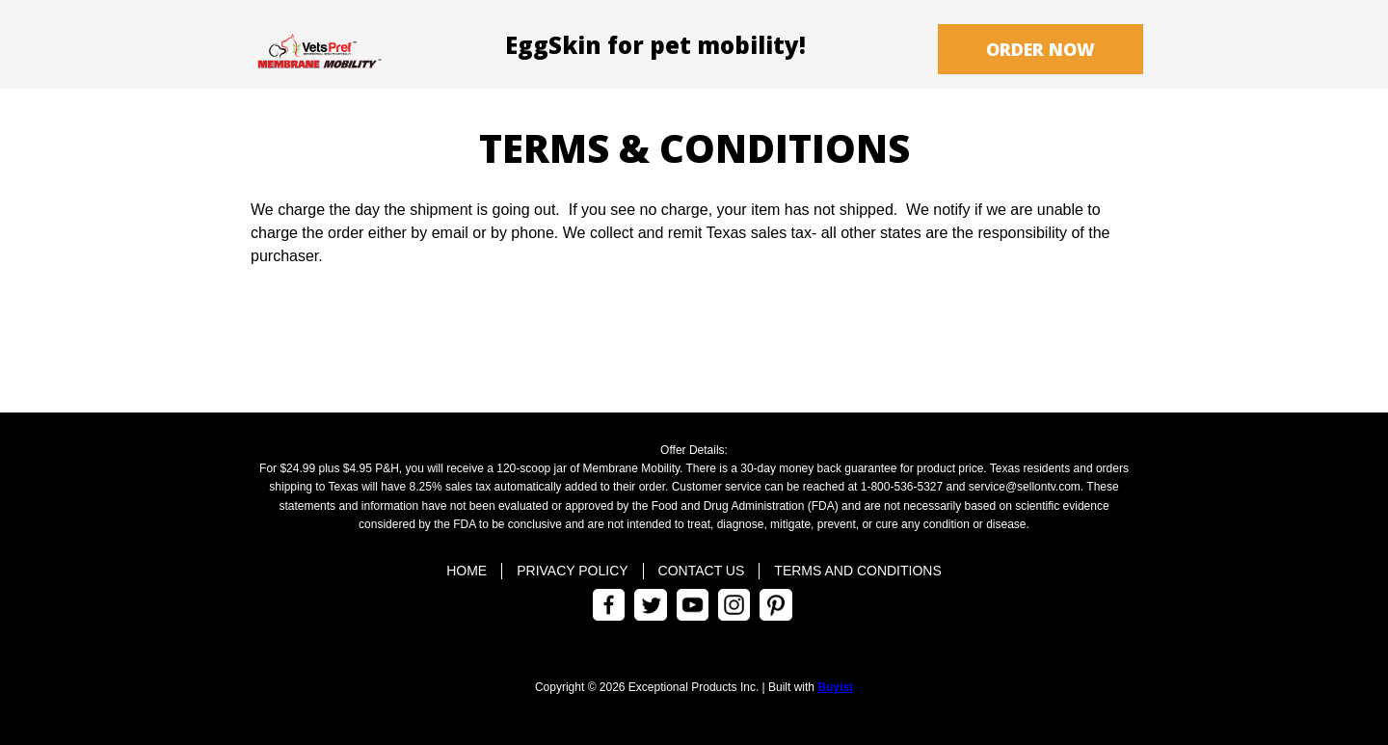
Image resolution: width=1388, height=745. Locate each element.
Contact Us (701, 570)
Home (466, 570)
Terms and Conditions (857, 570)
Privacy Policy (572, 570)
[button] (1040, 49)
